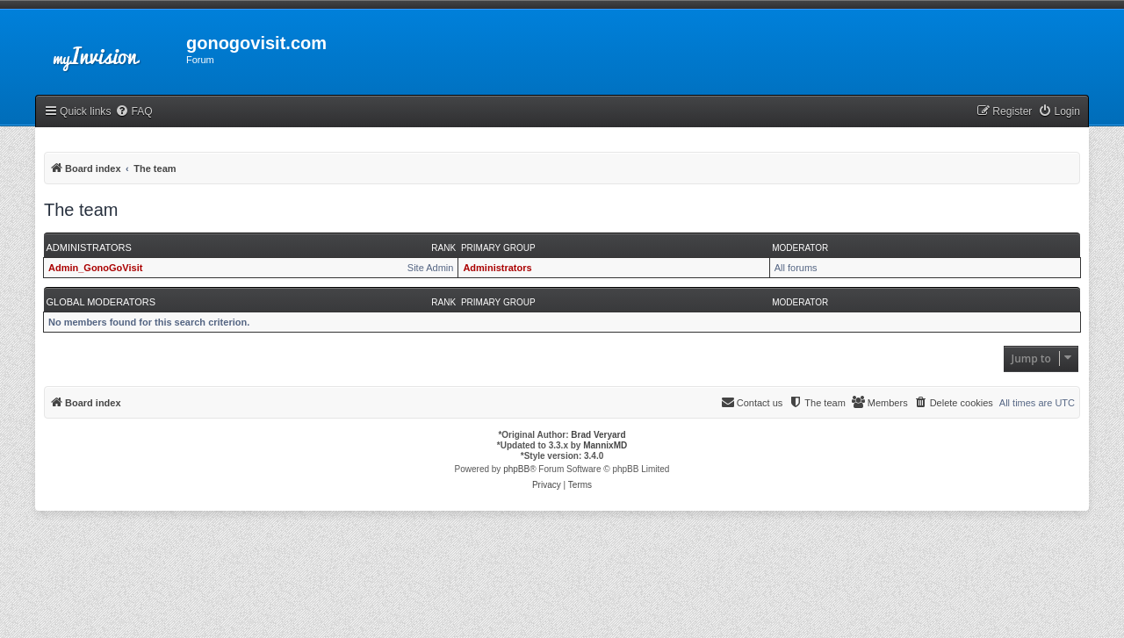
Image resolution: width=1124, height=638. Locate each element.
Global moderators (101, 302)
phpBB (516, 469)
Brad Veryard (598, 435)
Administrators (89, 247)
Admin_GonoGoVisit (95, 267)
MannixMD (605, 445)
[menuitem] (133, 112)
